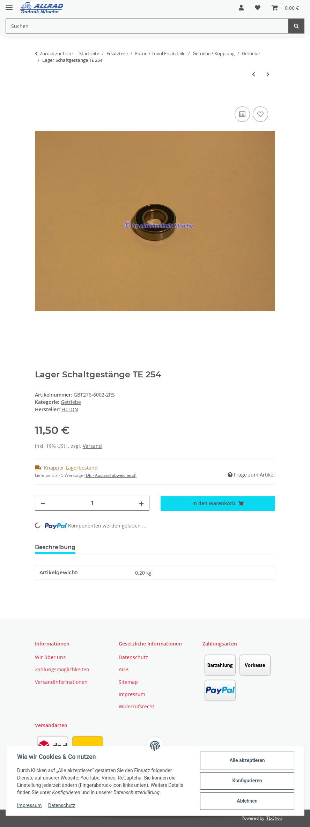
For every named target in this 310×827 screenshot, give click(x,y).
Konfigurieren (247, 780)
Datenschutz (61, 805)
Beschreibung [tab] (55, 547)
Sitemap (128, 682)
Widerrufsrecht (136, 706)
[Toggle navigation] (9, 4)
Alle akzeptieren (247, 760)
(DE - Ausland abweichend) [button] (110, 475)
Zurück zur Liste (56, 53)
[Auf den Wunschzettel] (260, 114)
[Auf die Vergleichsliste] (242, 114)
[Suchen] (296, 26)
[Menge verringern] (43, 503)
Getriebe (71, 402)
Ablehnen (247, 801)
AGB (123, 669)
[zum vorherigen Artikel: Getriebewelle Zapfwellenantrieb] (253, 74)
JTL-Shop (273, 818)
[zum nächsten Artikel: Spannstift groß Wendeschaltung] (268, 74)
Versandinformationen (61, 682)
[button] (241, 8)
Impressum (29, 805)
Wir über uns (50, 657)
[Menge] (92, 503)
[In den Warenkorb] (40, 97)
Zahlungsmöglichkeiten (62, 669)
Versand (92, 446)
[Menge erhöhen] (141, 503)
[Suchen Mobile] (147, 26)
